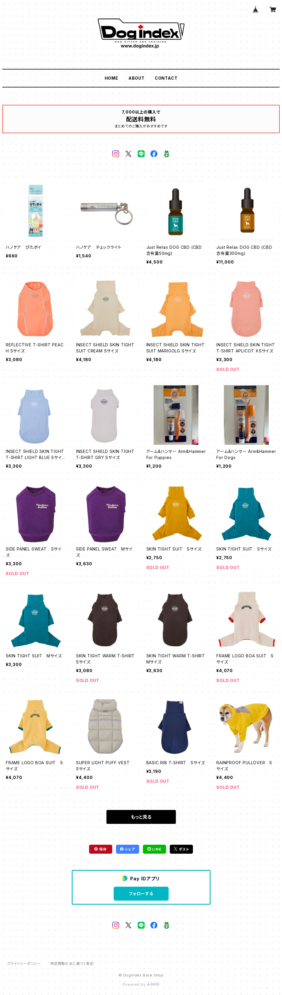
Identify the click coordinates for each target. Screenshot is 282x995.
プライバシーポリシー (24, 963)
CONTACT (166, 78)
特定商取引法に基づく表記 (72, 963)
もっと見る (141, 817)
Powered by (141, 984)
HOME (111, 78)
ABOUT (136, 78)
